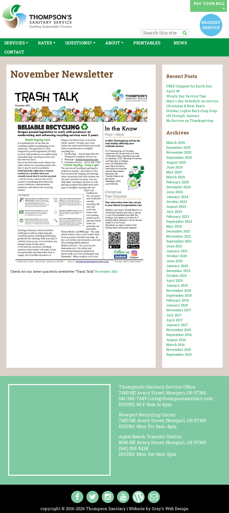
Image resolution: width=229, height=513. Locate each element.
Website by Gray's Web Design (159, 508)
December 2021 (178, 231)
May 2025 (174, 172)
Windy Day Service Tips (186, 96)
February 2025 (177, 182)
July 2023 (174, 211)
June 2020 (174, 261)
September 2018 (179, 295)
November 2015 (178, 349)
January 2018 (177, 305)
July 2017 (174, 315)
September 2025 (179, 157)
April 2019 (174, 280)
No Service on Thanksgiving (189, 120)
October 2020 (176, 256)
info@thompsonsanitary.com (181, 398)
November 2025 (178, 152)
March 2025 (175, 177)
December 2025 (178, 147)
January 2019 (177, 285)
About (112, 42)
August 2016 (176, 340)
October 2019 (176, 275)
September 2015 (179, 354)
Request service (211, 25)
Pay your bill (209, 5)
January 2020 (177, 266)
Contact (14, 52)
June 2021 (174, 246)
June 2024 (174, 192)
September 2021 (179, 241)
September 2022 (179, 221)
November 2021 (106, 271)
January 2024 (177, 197)
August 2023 (176, 206)
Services (14, 42)
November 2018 (178, 290)
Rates (45, 42)
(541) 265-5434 (133, 448)
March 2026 (175, 142)
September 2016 (179, 334)
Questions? (78, 42)
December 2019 (178, 271)
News (180, 42)
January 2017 (177, 325)
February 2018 (177, 300)
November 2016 (178, 330)
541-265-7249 (132, 398)
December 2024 (178, 187)
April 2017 (174, 320)
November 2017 (178, 310)
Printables (146, 42)
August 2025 (176, 162)
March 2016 (175, 344)
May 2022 (174, 226)
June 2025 (174, 167)
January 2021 (177, 251)
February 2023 (177, 216)
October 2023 (176, 201)
